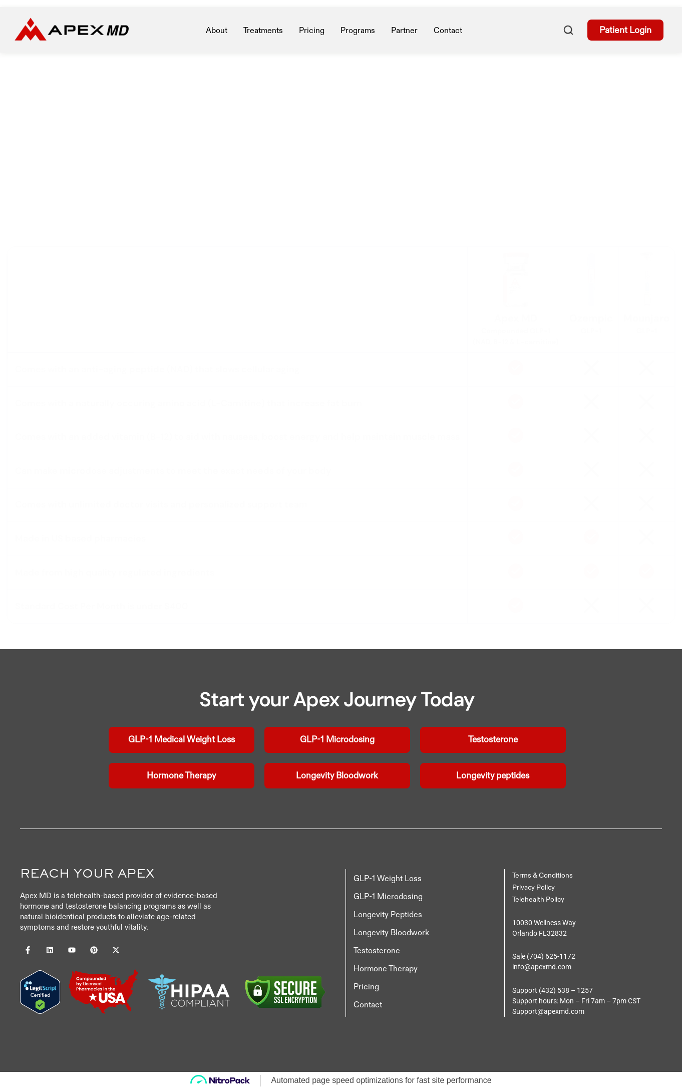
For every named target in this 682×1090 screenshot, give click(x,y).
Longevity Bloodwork (391, 933)
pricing (311, 30)
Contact (448, 30)
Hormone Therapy (386, 969)
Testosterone (377, 951)
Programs (357, 30)
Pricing (366, 987)
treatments (263, 30)
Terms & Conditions (542, 875)
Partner (404, 30)
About (216, 30)
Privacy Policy (533, 887)
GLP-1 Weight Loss (388, 879)
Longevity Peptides (388, 915)
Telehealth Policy (538, 899)
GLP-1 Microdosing (388, 897)
